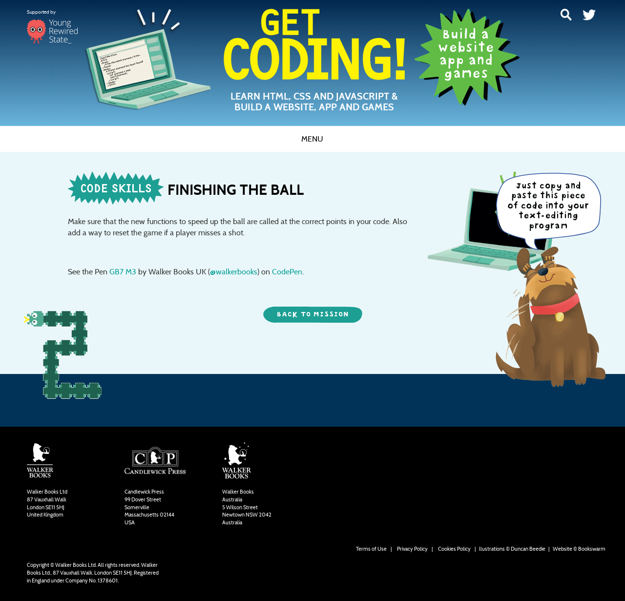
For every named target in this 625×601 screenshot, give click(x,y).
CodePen (287, 271)
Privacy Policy (412, 548)
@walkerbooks (233, 271)
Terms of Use (371, 548)
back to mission (313, 314)
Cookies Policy (454, 548)
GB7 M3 (122, 271)
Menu (312, 139)
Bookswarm (591, 548)
